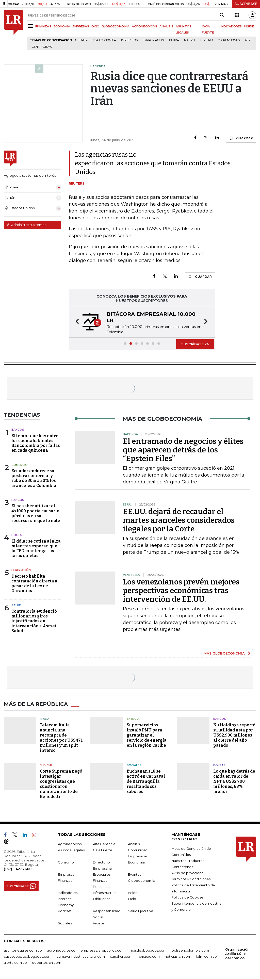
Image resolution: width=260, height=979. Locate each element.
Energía (133, 719)
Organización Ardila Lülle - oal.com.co (237, 953)
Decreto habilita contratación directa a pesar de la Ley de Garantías (34, 583)
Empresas (66, 874)
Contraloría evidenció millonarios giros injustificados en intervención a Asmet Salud (34, 621)
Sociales (134, 765)
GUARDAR (241, 138)
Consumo (66, 862)
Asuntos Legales (71, 850)
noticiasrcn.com (178, 956)
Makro (189, 40)
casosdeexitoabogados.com (28, 956)
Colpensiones (229, 40)
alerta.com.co (15, 962)
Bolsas (17, 535)
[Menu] (31, 26)
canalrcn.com (121, 956)
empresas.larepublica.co (100, 950)
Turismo (206, 40)
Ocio (132, 899)
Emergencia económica (97, 40)
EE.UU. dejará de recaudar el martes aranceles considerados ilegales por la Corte (179, 520)
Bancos (17, 429)
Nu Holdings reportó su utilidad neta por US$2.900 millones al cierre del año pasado (234, 735)
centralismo (42, 46)
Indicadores (67, 893)
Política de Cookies (187, 897)
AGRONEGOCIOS (144, 26)
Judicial (46, 765)
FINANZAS (43, 26)
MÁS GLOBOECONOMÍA (224, 653)
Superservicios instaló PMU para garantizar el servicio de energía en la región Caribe (147, 735)
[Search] (221, 15)
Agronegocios (70, 844)
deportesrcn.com (46, 962)
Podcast (65, 911)
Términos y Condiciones (190, 879)
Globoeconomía (141, 880)
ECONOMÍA (62, 26)
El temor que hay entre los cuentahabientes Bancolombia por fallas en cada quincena (35, 443)
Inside (133, 893)
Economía (136, 862)
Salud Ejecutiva (140, 911)
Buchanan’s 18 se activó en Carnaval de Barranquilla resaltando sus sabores (146, 781)
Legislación (21, 570)
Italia (44, 719)
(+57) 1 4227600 (17, 869)
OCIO (95, 26)
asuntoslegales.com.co (23, 950)
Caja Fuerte (102, 850)
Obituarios (101, 899)
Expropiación (153, 40)
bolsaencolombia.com (190, 950)
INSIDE (249, 26)
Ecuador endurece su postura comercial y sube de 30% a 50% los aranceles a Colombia (33, 478)
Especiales (101, 874)
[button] (76, 322)
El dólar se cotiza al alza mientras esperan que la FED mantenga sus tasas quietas (36, 548)
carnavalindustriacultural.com (81, 956)
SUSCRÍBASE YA (195, 344)
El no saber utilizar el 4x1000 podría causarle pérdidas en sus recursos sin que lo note (35, 513)
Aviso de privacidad (187, 873)
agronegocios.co (61, 950)
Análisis (134, 844)
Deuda (174, 40)
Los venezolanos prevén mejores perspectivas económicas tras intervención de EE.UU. (181, 590)
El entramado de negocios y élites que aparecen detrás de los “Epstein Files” (183, 450)
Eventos (134, 874)
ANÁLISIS (166, 26)
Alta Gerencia (104, 844)
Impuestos (129, 40)
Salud (16, 605)
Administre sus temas (26, 225)
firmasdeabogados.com (146, 950)
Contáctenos (182, 867)
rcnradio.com (149, 956)
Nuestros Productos (187, 861)
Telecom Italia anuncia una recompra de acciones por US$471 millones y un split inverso (61, 738)
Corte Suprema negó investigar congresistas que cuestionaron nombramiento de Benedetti (61, 784)
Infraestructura (105, 893)
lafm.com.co (206, 956)
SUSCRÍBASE (245, 4)
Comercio (19, 465)
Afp (248, 40)
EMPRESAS (81, 26)
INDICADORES (231, 26)
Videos (98, 923)
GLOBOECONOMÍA (115, 26)
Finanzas (65, 880)
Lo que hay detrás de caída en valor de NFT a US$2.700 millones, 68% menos (234, 781)
